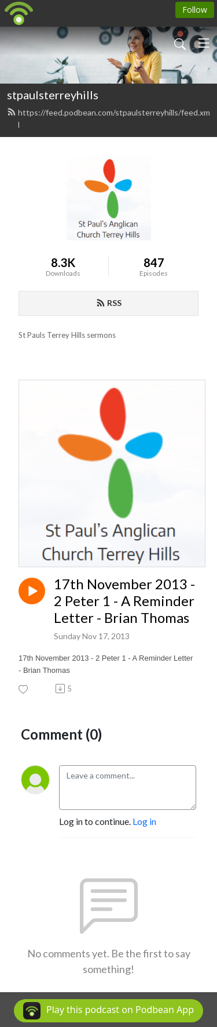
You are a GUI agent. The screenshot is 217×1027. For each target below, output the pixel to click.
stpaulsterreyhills (52, 95)
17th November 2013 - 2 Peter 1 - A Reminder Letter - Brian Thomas (124, 601)
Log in (144, 821)
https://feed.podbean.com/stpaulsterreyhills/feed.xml (108, 118)
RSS (109, 303)
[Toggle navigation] (203, 43)
